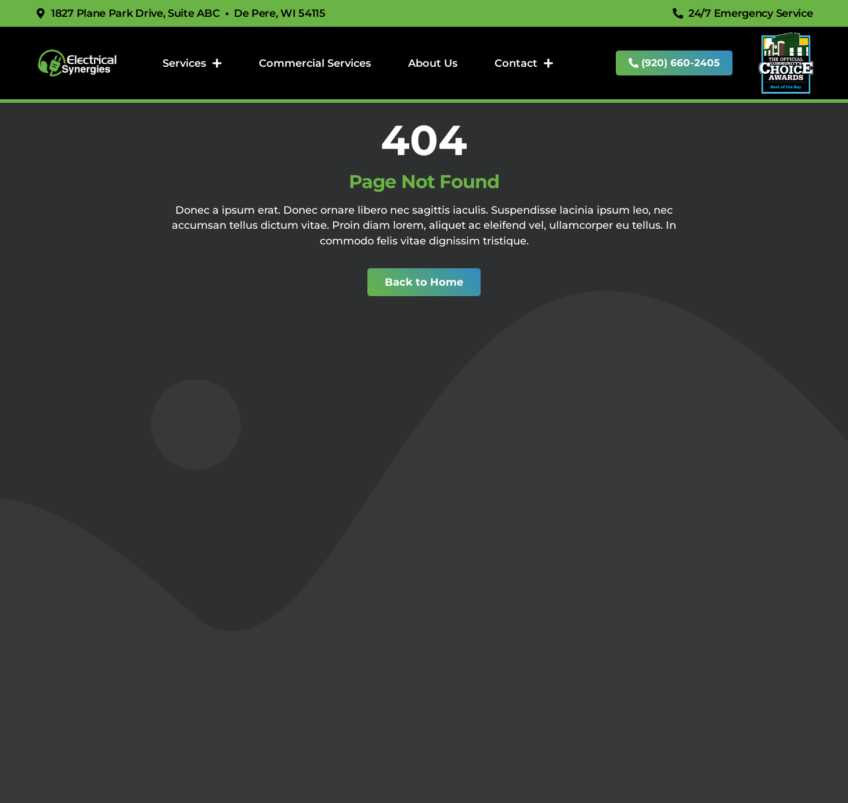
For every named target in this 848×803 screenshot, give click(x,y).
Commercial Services (315, 63)
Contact (524, 63)
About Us (432, 63)
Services (192, 63)
